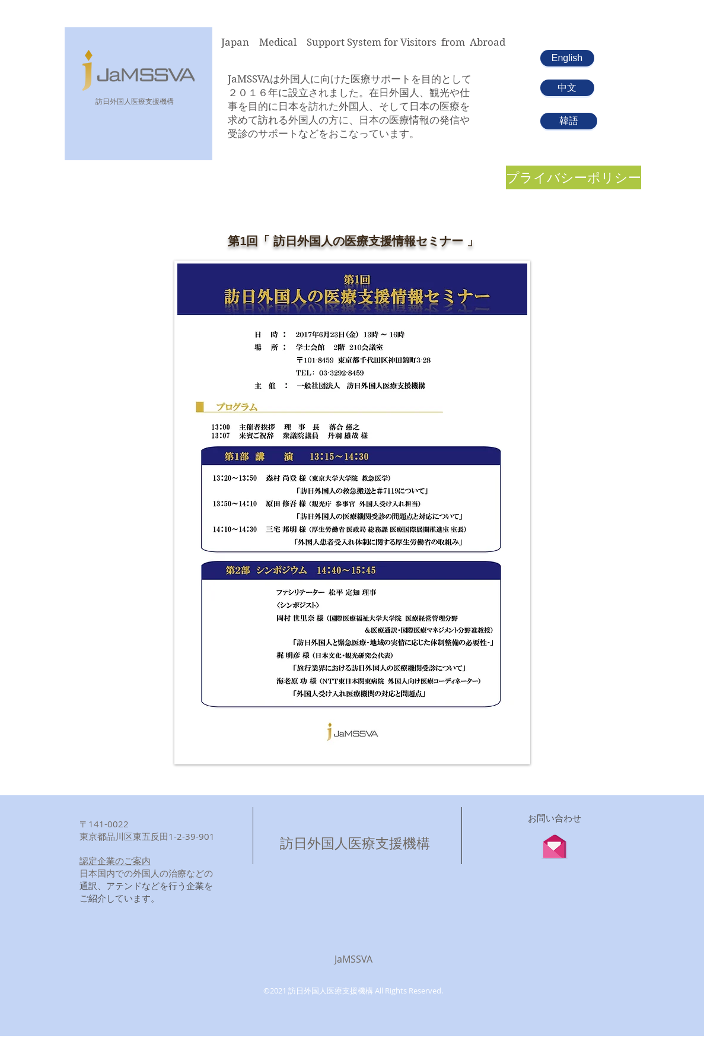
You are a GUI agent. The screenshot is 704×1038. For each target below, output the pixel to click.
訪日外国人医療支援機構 (355, 843)
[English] (567, 58)
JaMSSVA (353, 959)
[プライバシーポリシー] (573, 177)
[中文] (567, 88)
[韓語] (568, 121)
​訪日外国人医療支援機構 (134, 101)
